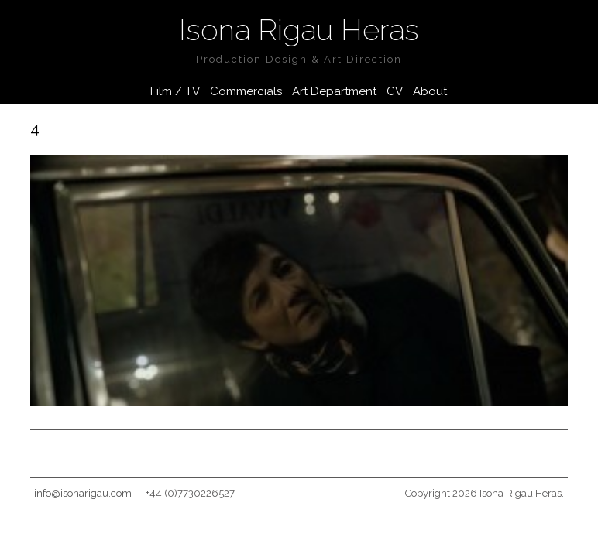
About (430, 91)
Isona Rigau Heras (299, 29)
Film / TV (175, 91)
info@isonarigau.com (83, 493)
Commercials (246, 91)
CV (395, 91)
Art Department (334, 91)
